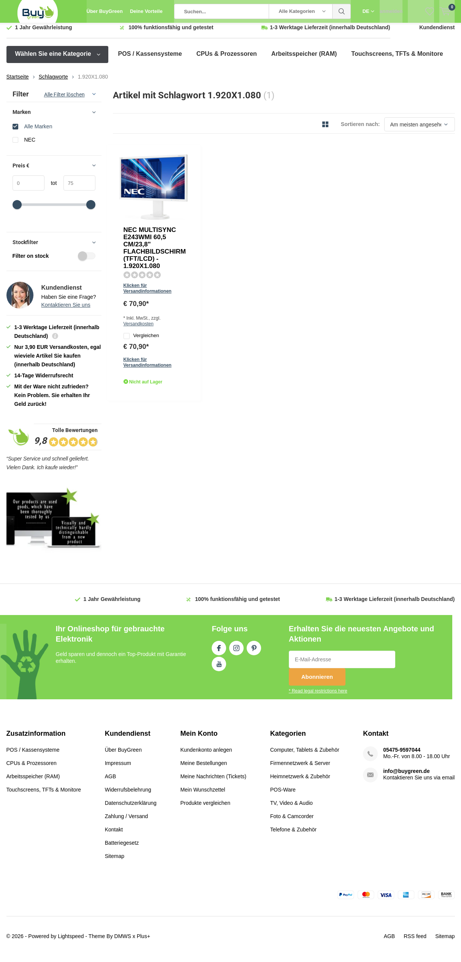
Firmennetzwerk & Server (300, 768)
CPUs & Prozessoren (226, 59)
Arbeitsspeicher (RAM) (304, 59)
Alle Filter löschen (64, 100)
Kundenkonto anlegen (206, 755)
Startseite (17, 82)
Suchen (342, 11)
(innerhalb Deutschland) (330, 33)
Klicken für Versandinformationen (226, 207)
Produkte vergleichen (205, 808)
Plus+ (143, 941)
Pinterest (254, 652)
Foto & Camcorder (292, 821)
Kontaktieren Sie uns (65, 311)
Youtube (219, 668)
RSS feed (415, 941)
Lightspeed (71, 941)
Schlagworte (53, 82)
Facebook (219, 652)
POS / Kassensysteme (150, 59)
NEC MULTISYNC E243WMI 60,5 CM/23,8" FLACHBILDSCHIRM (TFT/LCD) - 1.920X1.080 (227, 176)
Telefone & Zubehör (293, 835)
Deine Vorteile (146, 11)
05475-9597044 (401, 755)
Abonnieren (317, 682)
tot (50, 189)
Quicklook (184, 258)
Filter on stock (54, 261)
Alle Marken (38, 132)
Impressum (118, 768)
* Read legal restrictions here (318, 696)
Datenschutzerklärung (131, 808)
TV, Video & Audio (291, 808)
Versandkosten (247, 218)
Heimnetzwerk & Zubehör (300, 782)
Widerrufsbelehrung (128, 795)
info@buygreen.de (406, 776)
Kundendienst (437, 33)
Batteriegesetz (122, 848)
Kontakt (114, 835)
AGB (110, 782)
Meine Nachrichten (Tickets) (213, 782)
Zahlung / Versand (126, 821)
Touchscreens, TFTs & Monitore (397, 59)
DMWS (122, 941)
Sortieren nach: (360, 130)
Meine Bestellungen (203, 768)
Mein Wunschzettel (202, 795)
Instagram (236, 652)
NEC (30, 145)
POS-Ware (283, 795)
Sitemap (114, 861)
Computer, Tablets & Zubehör (304, 755)
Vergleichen (208, 230)
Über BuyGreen (105, 11)
